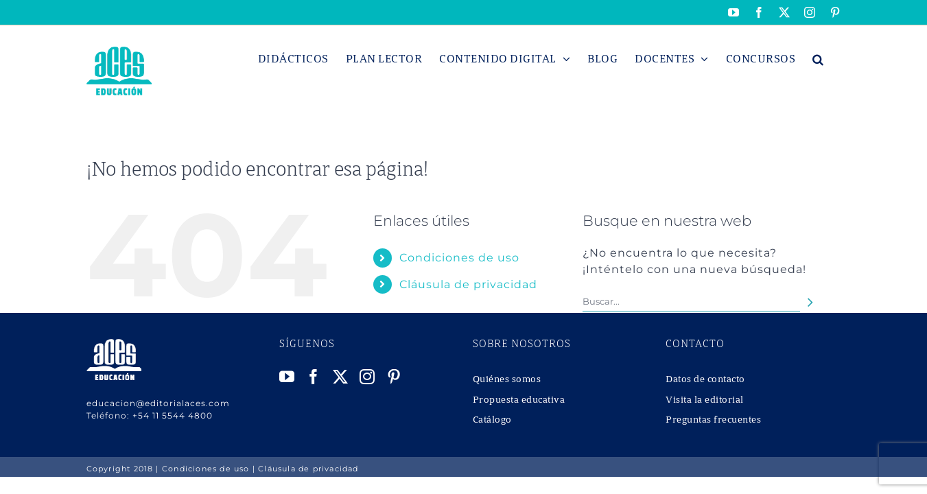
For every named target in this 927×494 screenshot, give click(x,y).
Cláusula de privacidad (468, 284)
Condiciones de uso (459, 257)
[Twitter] (341, 376)
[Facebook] (314, 376)
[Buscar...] (692, 301)
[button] (835, 59)
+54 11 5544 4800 (172, 415)
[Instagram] (367, 376)
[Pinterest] (394, 376)
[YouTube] (287, 376)
